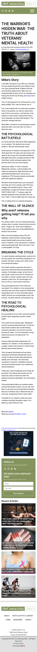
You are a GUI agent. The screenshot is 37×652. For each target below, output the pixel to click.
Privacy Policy (18, 644)
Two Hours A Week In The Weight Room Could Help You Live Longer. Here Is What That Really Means (18, 521)
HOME (8, 620)
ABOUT (7, 616)
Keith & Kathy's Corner (18, 414)
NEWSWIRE (17, 620)
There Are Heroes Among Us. (10, 72)
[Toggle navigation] (32, 11)
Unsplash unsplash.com (13, 74)
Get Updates (18, 493)
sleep (29, 96)
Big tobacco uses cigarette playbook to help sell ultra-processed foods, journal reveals (18, 545)
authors (11, 412)
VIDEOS (28, 620)
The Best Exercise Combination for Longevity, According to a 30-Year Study (16, 593)
